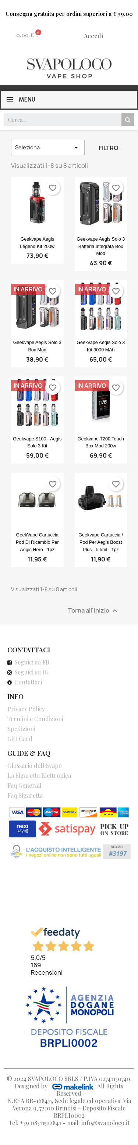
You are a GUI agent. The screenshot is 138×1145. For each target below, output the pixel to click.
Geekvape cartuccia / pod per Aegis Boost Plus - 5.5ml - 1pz (100, 542)
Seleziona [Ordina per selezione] (48, 147)
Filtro (108, 148)
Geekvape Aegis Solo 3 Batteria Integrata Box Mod (101, 246)
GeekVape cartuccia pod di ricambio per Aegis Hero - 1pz (37, 542)
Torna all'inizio (93, 610)
